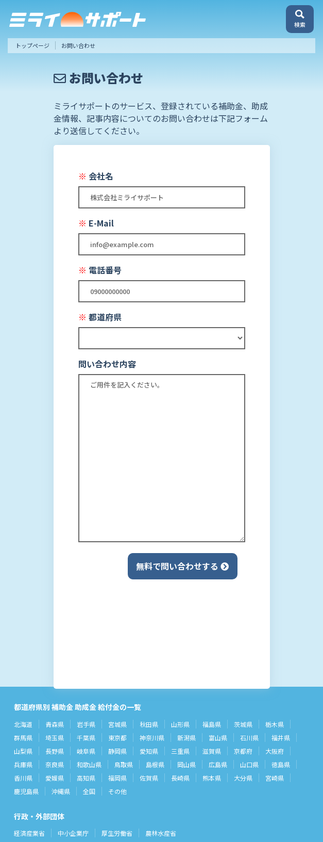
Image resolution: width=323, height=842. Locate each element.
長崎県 (180, 777)
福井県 (280, 737)
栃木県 (274, 724)
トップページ (32, 45)
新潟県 (186, 737)
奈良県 (54, 764)
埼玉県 (54, 737)
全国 (89, 791)
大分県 (243, 777)
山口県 (249, 764)
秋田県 (149, 724)
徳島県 (280, 764)
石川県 (249, 737)
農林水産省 (160, 833)
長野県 (54, 751)
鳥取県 (123, 764)
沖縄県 (61, 791)
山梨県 (23, 751)
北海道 (23, 724)
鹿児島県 (26, 791)
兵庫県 (23, 764)
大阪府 (274, 751)
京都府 (243, 751)
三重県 (180, 751)
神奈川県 (152, 737)
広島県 (218, 764)
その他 (117, 791)
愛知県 (149, 751)
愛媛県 (54, 777)
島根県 (155, 764)
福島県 (211, 724)
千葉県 (86, 737)
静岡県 (117, 751)
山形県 (180, 724)
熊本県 (211, 777)
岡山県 (186, 764)
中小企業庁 (73, 833)
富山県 (218, 737)
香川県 (23, 777)
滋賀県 (211, 751)
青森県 (54, 724)
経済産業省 (29, 833)
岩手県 (86, 724)
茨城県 (243, 724)
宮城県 (117, 724)
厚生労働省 (116, 833)
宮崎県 (274, 777)
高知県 (86, 777)
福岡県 (117, 777)
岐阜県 (86, 751)
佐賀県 (149, 777)
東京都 (117, 737)
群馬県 (23, 737)
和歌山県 (89, 764)
